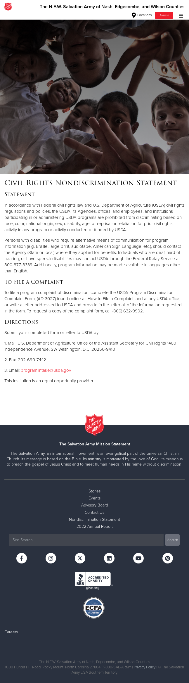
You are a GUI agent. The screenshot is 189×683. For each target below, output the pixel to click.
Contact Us (94, 512)
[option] (94, 93)
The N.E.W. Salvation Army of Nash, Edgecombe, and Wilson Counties (112, 7)
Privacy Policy (144, 667)
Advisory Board (94, 505)
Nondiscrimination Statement (94, 519)
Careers (11, 632)
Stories (94, 491)
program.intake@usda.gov (46, 370)
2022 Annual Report (95, 526)
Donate (164, 15)
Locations (142, 15)
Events (94, 498)
